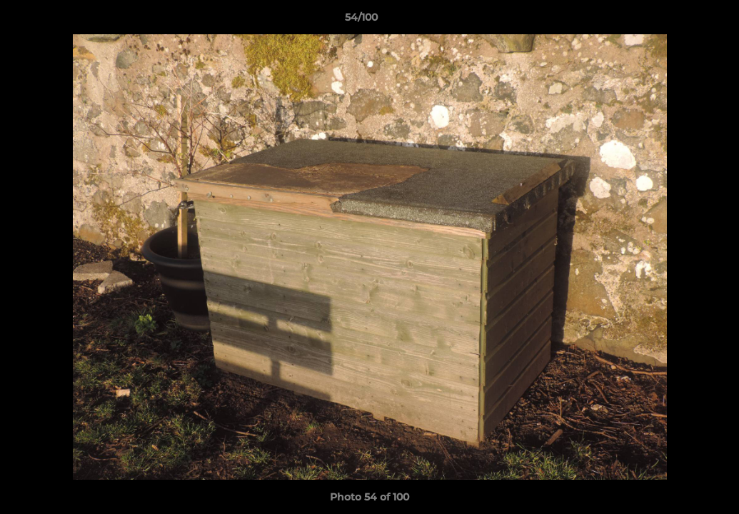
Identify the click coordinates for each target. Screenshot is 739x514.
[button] (679, 20)
